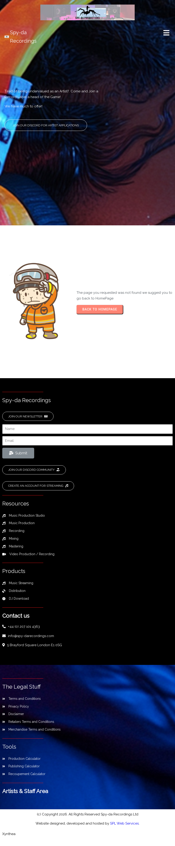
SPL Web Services (124, 828)
